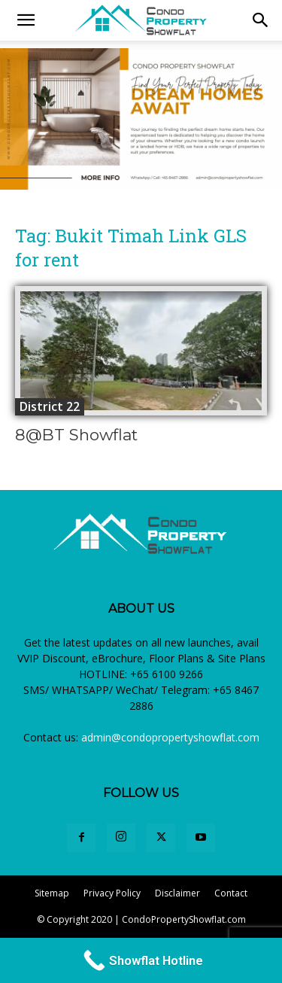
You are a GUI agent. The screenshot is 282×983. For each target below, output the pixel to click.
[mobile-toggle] (26, 20)
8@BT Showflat (76, 434)
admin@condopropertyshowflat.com (170, 737)
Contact (230, 893)
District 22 (50, 406)
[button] (261, 20)
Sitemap (52, 893)
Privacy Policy (112, 893)
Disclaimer (177, 893)
